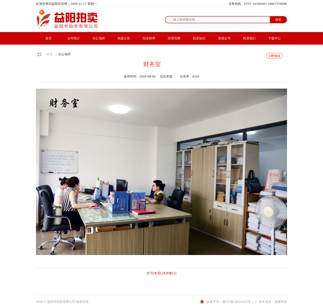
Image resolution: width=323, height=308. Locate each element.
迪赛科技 (280, 301)
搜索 (278, 19)
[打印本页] (154, 273)
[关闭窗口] (169, 273)
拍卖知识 (199, 38)
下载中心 (274, 38)
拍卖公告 (124, 38)
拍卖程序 (149, 38)
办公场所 (98, 38)
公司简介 (73, 38)
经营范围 (174, 38)
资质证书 (224, 38)
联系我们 (249, 38)
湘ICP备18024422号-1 (238, 301)
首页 (48, 38)
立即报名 (274, 56)
